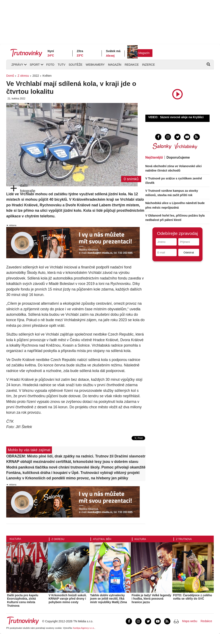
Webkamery (95, 64)
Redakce (132, 64)
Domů (10, 75)
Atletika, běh (102, 539)
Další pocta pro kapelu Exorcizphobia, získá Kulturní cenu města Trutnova (22, 600)
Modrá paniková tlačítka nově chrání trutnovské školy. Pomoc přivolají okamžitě (75, 467)
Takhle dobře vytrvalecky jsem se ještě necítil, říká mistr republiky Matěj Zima (108, 599)
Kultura (15, 539)
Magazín (144, 53)
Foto (50, 64)
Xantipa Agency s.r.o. (84, 628)
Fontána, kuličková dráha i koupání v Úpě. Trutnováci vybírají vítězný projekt (73, 473)
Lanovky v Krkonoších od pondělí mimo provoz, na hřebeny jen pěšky (67, 478)
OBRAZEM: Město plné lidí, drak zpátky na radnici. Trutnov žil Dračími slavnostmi (75, 456)
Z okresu (23, 75)
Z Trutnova (184, 539)
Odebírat (189, 252)
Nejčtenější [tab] (154, 157)
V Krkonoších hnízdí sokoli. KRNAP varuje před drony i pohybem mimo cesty (68, 599)
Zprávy (17, 64)
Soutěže (75, 64)
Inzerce (148, 64)
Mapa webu (189, 621)
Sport (35, 64)
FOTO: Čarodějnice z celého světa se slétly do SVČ (192, 597)
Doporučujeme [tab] (178, 157)
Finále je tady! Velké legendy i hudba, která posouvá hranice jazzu (151, 599)
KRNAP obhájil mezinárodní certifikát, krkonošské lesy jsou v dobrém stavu (72, 462)
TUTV (61, 64)
